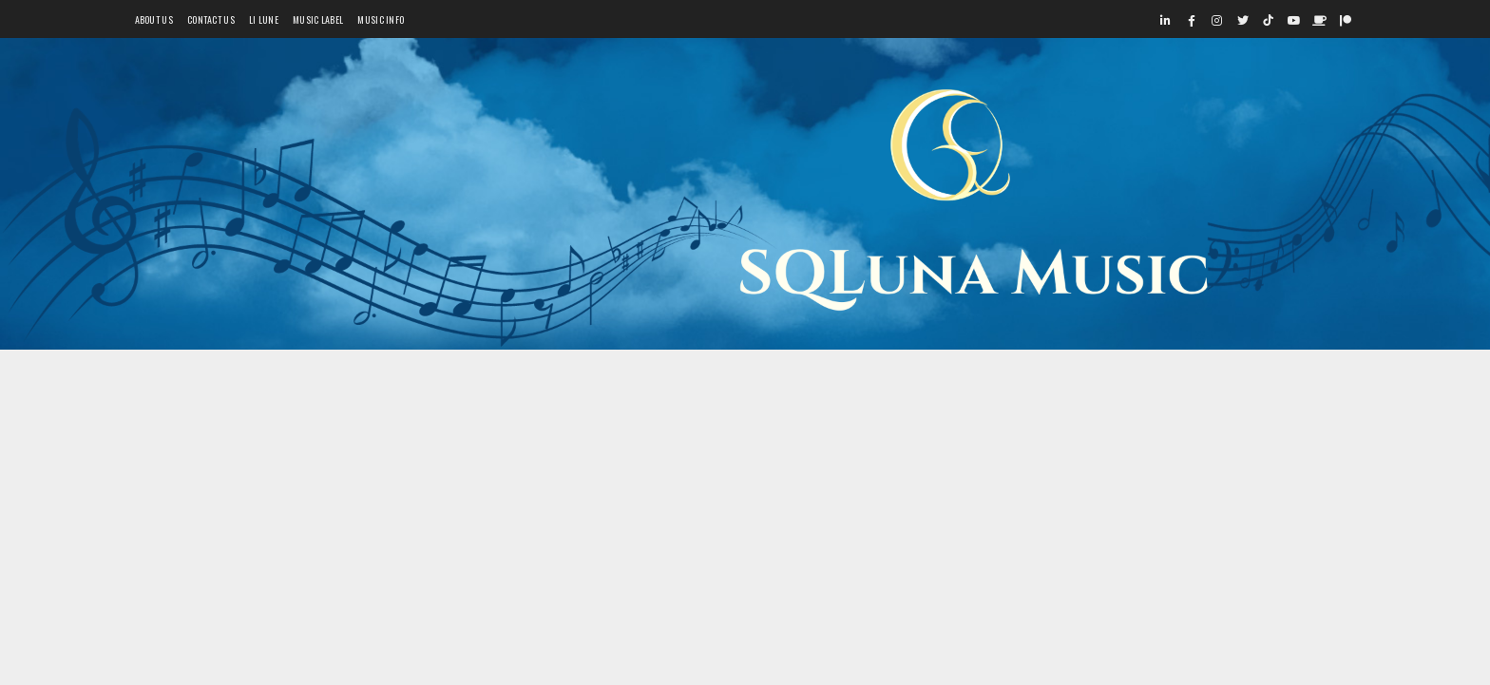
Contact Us (211, 19)
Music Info (380, 19)
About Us (154, 19)
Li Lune (263, 19)
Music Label (318, 19)
